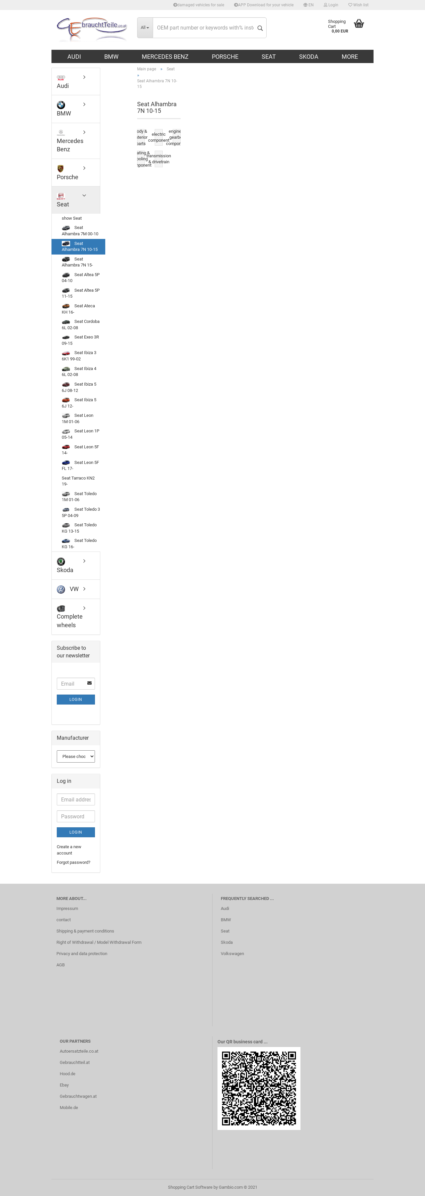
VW (68, 589)
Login (331, 5)
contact (63, 919)
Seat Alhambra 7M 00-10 (80, 230)
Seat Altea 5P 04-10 (81, 277)
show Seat (72, 218)
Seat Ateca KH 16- (78, 309)
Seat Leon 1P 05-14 (80, 434)
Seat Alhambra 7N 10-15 (80, 246)
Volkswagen (232, 953)
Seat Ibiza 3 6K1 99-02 (79, 356)
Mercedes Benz (165, 56)
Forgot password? (73, 862)
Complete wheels (70, 617)
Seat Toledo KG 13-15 (79, 528)
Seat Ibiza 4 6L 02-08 (79, 371)
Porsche (225, 56)
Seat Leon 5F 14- (80, 450)
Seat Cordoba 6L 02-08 (81, 324)
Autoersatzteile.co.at (79, 1051)
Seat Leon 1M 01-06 (77, 418)
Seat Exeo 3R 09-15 (80, 340)
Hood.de (67, 1073)
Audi (74, 56)
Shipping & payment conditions (85, 931)
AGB (60, 964)
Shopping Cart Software (190, 1187)
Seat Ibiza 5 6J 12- (79, 403)
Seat (269, 56)
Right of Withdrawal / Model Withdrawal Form (98, 942)
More (350, 56)
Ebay (64, 1085)
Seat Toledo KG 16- (79, 543)
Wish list (358, 5)
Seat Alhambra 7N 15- (77, 262)
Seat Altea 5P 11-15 (81, 293)
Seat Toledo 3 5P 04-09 (81, 512)
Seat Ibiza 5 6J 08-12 (79, 387)
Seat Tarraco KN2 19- (78, 481)
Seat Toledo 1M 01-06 (79, 496)
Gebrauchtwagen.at (78, 1096)
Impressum (67, 908)
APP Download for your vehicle (264, 5)
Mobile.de (69, 1107)
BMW (111, 56)
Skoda (308, 56)
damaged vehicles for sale (198, 5)
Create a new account (69, 850)
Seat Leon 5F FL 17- (80, 465)
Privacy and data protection (81, 953)
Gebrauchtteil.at (75, 1062)
